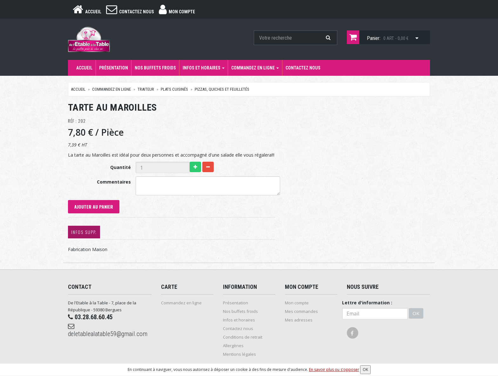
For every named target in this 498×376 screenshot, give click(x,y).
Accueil (84, 67)
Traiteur (146, 89)
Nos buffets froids (155, 67)
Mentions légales (239, 354)
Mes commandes (301, 311)
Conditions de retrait (242, 337)
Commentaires (114, 182)
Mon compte (297, 303)
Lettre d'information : (367, 303)
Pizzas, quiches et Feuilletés (222, 89)
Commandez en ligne (255, 67)
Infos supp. (84, 232)
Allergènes (233, 345)
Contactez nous (303, 67)
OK (416, 313)
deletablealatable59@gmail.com (107, 330)
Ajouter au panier (93, 206)
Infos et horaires (204, 67)
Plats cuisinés (174, 89)
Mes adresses (299, 320)
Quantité (120, 167)
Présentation (113, 67)
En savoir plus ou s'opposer (334, 369)
